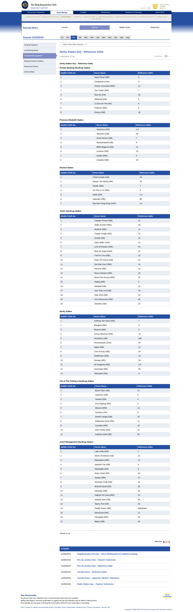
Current (64, 27)
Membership (105, 12)
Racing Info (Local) (32, 16)
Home (143, 8)
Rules (64, 607)
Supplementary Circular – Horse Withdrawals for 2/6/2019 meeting (107, 554)
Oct (115, 37)
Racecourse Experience (35, 12)
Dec (103, 37)
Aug (127, 37)
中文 (149, 8)
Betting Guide (162, 16)
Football (162, 6)
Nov (109, 37)
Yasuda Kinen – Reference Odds (92, 572)
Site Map (58, 607)
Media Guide (125, 27)
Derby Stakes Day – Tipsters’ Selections (95, 584)
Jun (67, 37)
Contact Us (28, 607)
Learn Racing (96, 19)
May (73, 37)
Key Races (77, 16)
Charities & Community (133, 12)
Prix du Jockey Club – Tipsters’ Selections (96, 560)
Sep (121, 37)
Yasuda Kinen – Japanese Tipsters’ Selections (98, 578)
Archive (95, 27)
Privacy (89, 607)
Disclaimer (96, 607)
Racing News (66, 16)
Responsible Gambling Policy (76, 607)
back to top (66, 533)
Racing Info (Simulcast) (50, 16)
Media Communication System (44, 607)
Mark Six (163, 8)
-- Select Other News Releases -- (73, 44)
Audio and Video (90, 16)
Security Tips (106, 607)
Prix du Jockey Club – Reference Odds (95, 566)
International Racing (105, 16)
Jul (62, 37)
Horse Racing (164, 4)
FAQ (22, 607)
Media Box (155, 27)
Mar (85, 37)
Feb (91, 37)
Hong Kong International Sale (125, 16)
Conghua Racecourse (146, 16)
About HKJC (160, 12)
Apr (80, 37)
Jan (97, 37)
